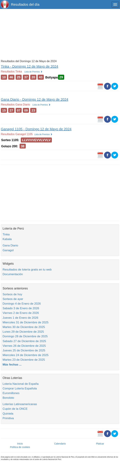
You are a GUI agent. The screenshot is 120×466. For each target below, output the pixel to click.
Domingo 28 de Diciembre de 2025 (25, 336)
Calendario (60, 443)
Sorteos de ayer (13, 299)
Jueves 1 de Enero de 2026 (20, 317)
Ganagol (8, 250)
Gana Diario (10, 245)
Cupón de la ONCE (15, 408)
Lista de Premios (33, 72)
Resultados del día (25, 4)
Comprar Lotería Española (20, 388)
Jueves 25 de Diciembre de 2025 (24, 350)
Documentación (13, 274)
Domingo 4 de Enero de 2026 (22, 303)
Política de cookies (20, 447)
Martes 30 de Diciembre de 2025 (24, 327)
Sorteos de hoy (12, 294)
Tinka (6, 234)
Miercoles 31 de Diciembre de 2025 (25, 322)
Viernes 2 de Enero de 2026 (21, 313)
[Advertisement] (60, 34)
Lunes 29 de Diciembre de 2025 (23, 331)
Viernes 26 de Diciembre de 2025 (24, 345)
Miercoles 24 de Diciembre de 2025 (25, 355)
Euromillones (11, 393)
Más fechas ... (12, 364)
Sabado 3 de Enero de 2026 (21, 308)
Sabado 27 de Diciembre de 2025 (24, 341)
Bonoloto (8, 397)
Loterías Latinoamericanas (20, 404)
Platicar (100, 443)
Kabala (7, 239)
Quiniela (8, 413)
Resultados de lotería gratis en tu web (27, 269)
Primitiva (8, 418)
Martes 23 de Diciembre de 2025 (24, 359)
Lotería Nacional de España (21, 383)
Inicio (20, 443)
